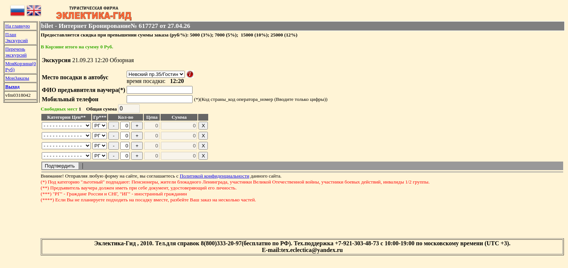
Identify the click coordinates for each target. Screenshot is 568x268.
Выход (12, 86)
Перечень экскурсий (16, 52)
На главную (17, 26)
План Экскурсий (16, 37)
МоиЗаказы (17, 78)
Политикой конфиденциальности (214, 176)
